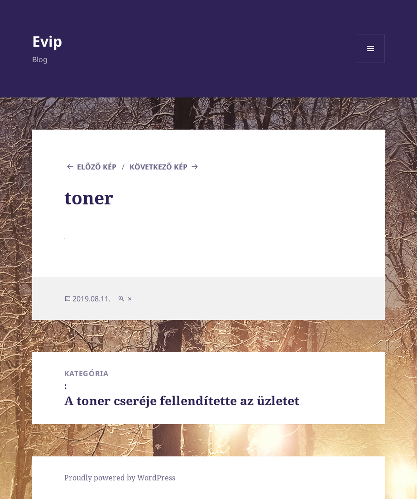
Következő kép (158, 167)
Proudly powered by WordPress (119, 478)
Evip (47, 41)
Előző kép (96, 167)
